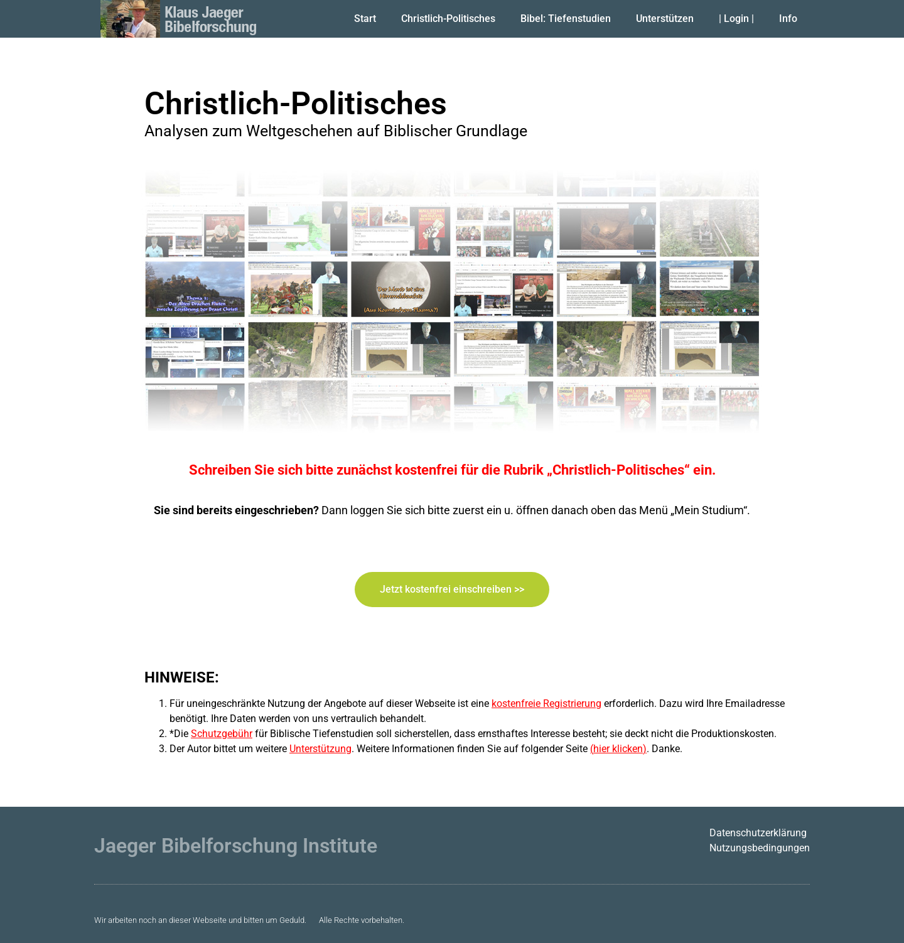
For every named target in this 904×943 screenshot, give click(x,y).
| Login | (736, 18)
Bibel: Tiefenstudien (565, 18)
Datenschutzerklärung (758, 833)
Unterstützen (665, 18)
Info (788, 18)
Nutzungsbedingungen (759, 848)
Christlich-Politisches (448, 18)
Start (365, 18)
